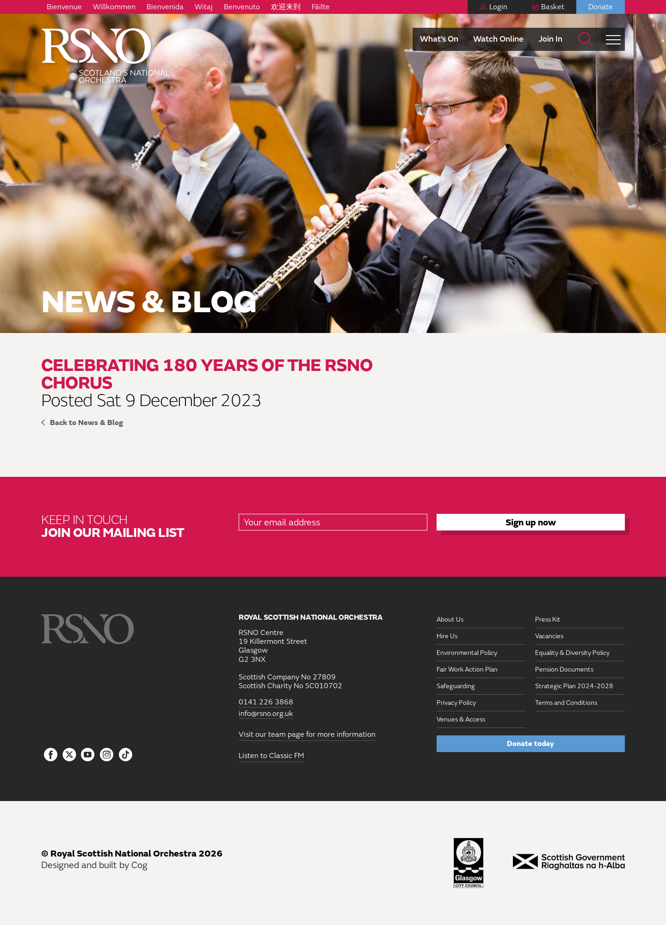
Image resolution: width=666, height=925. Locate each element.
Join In (550, 39)
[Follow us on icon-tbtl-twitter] (69, 757)
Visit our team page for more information (307, 734)
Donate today (530, 743)
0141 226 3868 (266, 702)
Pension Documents (564, 669)
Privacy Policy (456, 703)
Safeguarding (456, 686)
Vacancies (549, 636)
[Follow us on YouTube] (88, 755)
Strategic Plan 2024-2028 (574, 686)
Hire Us (447, 636)
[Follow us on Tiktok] (125, 754)
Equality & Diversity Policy (572, 653)
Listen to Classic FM (271, 755)
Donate (600, 7)
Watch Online (498, 39)
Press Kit (548, 619)
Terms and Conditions (566, 703)
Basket (552, 7)
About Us (450, 619)
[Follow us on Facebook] (50, 755)
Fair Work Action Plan (467, 669)
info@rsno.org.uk (266, 713)
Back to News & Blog (86, 422)
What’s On (439, 39)
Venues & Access (461, 719)
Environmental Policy (467, 653)
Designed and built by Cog (94, 865)
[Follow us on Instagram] (106, 755)
